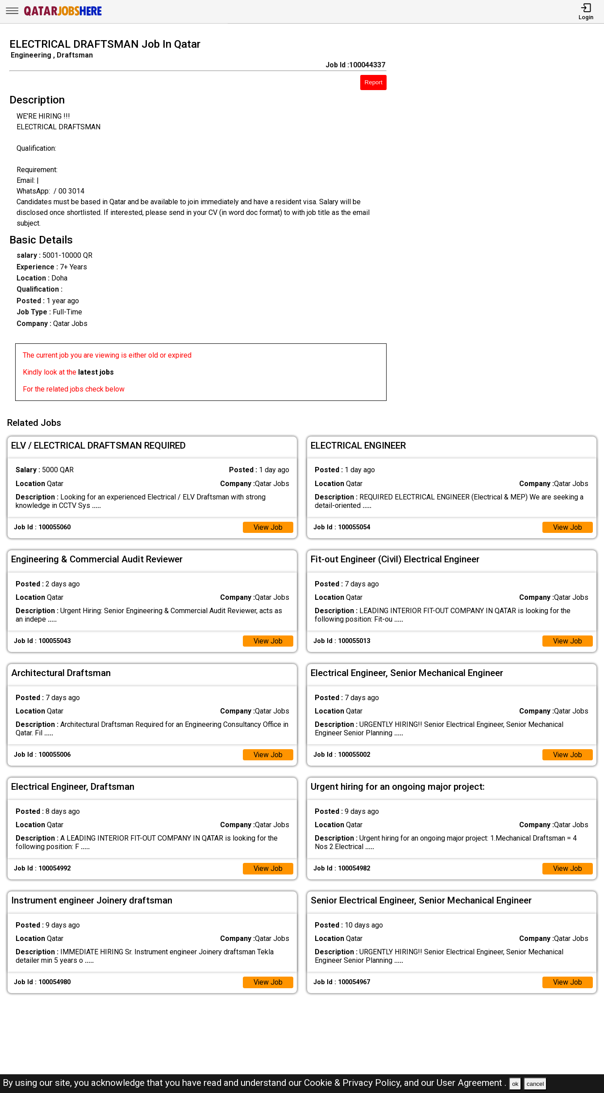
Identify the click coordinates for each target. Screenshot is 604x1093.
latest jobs (96, 372)
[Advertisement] (503, 222)
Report (374, 82)
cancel (535, 1084)
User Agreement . (472, 1082)
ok (515, 1084)
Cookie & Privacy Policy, (354, 1082)
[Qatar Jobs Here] (63, 15)
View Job (268, 526)
